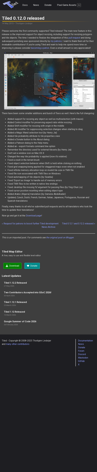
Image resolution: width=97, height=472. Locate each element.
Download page (33, 215)
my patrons (56, 41)
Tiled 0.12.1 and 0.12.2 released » (78, 223)
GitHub (81, 361)
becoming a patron (40, 48)
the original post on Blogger (59, 237)
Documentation (85, 340)
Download (12, 265)
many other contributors (17, 344)
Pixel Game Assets (69, 5)
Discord (82, 354)
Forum (81, 351)
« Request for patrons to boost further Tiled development (30, 223)
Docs (25, 5)
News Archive (48, 227)
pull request (74, 37)
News (36, 5)
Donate (48, 5)
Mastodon (83, 357)
